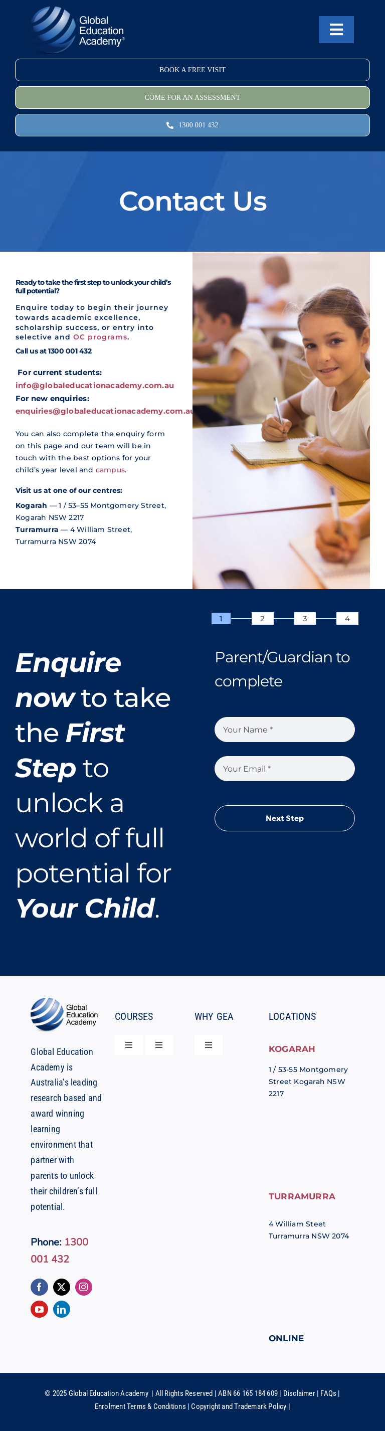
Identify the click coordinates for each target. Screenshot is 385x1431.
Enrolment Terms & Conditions (140, 1406)
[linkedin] (61, 1309)
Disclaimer (299, 1393)
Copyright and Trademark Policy (238, 1406)
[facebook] (39, 1287)
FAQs (328, 1393)
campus (110, 469)
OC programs (100, 336)
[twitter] (61, 1287)
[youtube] (39, 1309)
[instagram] (83, 1287)
